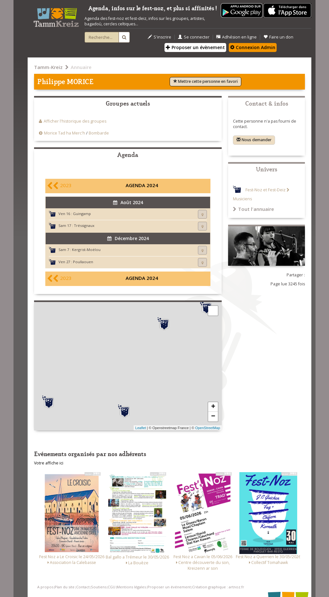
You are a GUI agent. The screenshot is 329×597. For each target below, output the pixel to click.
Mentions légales (131, 586)
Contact (83, 586)
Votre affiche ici (48, 463)
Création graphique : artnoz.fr (218, 586)
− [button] (213, 416)
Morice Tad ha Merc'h (64, 133)
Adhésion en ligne (236, 37)
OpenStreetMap (207, 428)
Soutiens (98, 586)
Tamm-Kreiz (48, 67)
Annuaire (81, 67)
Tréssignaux (84, 225)
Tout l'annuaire (253, 209)
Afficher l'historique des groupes (75, 121)
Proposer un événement (169, 586)
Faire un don (278, 37)
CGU (111, 586)
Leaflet (140, 428)
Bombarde (99, 133)
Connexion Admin (252, 47)
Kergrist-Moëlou (86, 249)
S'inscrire (159, 37)
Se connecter (193, 37)
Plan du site (65, 586)
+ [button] (213, 407)
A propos (45, 586)
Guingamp (82, 213)
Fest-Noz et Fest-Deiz (265, 190)
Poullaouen (83, 261)
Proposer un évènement (195, 47)
